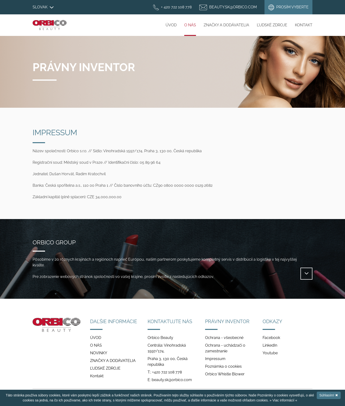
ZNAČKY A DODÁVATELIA (226, 25)
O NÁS (190, 25)
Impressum (215, 358)
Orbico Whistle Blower (225, 374)
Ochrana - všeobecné (224, 337)
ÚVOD (171, 25)
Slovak (43, 7)
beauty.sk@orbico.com (172, 380)
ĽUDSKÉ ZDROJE (272, 25)
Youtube (270, 353)
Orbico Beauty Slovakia (50, 25)
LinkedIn (270, 345)
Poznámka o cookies (223, 366)
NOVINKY (98, 353)
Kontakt (303, 25)
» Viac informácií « (283, 400)
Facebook (271, 337)
